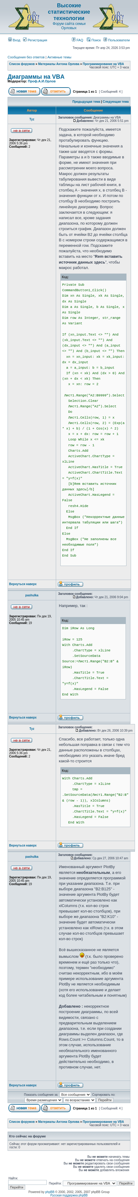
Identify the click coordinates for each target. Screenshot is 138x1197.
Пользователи (116, 40)
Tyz (31, 119)
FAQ (77, 40)
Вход (14, 40)
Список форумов (22, 64)
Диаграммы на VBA (36, 76)
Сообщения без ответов (26, 57)
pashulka (31, 595)
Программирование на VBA (103, 64)
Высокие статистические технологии (69, 11)
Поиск (94, 40)
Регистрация (35, 40)
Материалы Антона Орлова (58, 64)
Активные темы (59, 57)
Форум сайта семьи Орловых (69, 26)
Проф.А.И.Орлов (42, 81)
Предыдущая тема (86, 101)
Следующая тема (116, 101)
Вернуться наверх (23, 584)
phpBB (49, 1192)
